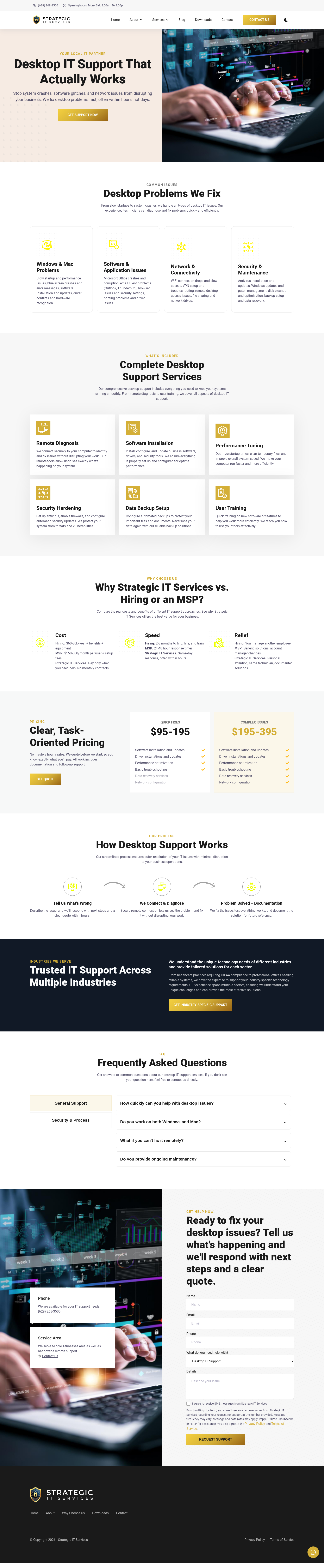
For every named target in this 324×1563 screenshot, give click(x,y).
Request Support (215, 1439)
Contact (227, 20)
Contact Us (259, 20)
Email (240, 1321)
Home (115, 20)
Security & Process (70, 1120)
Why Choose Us (73, 1513)
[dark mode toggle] (286, 20)
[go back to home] (61, 1494)
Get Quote (45, 779)
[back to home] (51, 19)
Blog (182, 20)
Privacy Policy (255, 1424)
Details (240, 1384)
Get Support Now (83, 115)
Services (160, 20)
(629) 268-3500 (45, 5)
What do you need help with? (240, 1359)
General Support (71, 1103)
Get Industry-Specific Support (200, 1005)
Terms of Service (282, 1540)
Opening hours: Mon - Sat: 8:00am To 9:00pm (94, 5)
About (136, 20)
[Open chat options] (313, 1552)
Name (240, 1302)
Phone (240, 1340)
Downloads (203, 20)
